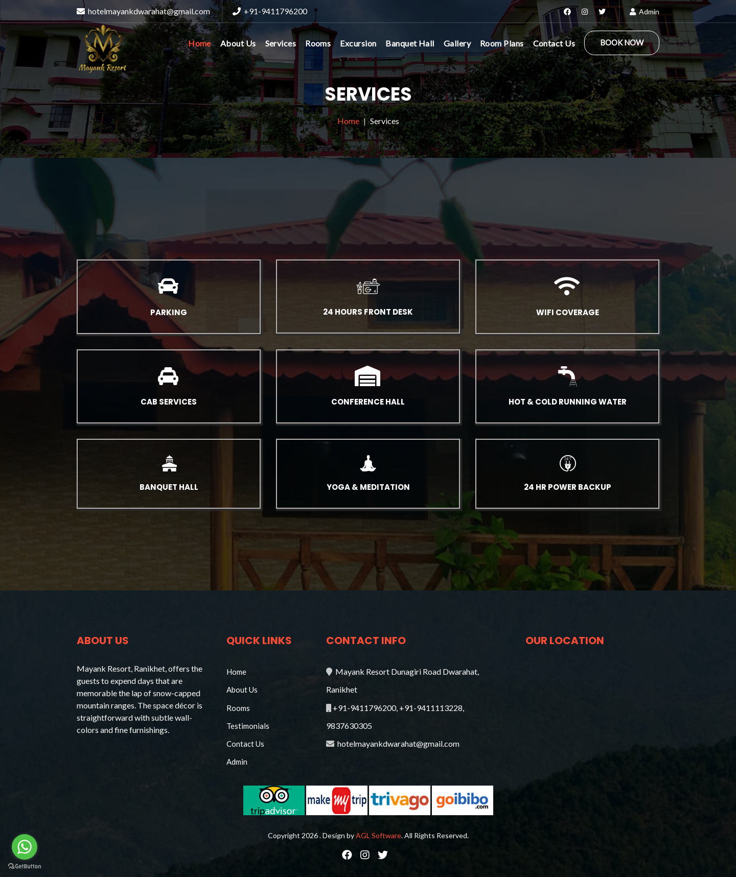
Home (199, 43)
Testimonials (247, 725)
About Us (238, 43)
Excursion (358, 43)
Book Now (621, 42)
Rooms (318, 43)
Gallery (457, 43)
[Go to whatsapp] (24, 847)
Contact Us (554, 43)
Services (280, 43)
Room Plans (502, 43)
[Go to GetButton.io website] (24, 866)
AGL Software (378, 835)
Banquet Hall (409, 43)
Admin (644, 11)
